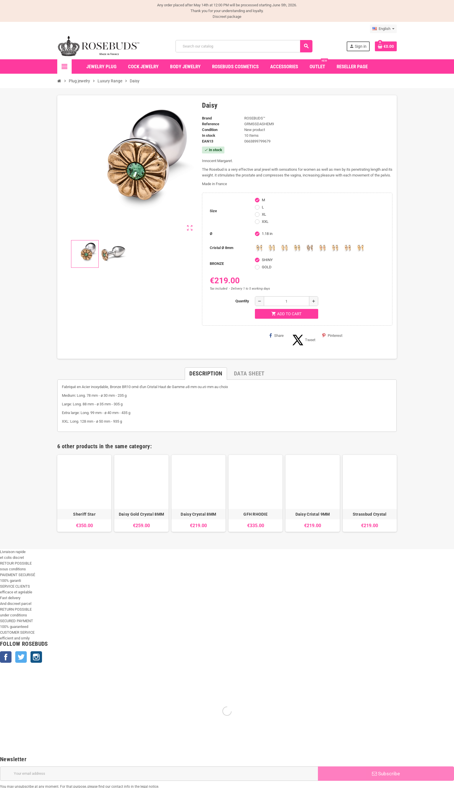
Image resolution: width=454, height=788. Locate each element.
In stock (208, 135)
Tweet (303, 340)
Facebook (6, 657)
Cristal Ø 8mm (221, 248)
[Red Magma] (348, 248)
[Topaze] (360, 248)
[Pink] (322, 248)
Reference (210, 124)
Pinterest (332, 335)
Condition (210, 130)
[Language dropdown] (383, 28)
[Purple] (335, 248)
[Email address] (159, 773)
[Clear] (284, 248)
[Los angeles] (310, 248)
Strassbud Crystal (370, 514)
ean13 (207, 141)
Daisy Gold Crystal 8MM (141, 514)
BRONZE (217, 263)
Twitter (21, 657)
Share (276, 335)
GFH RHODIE (255, 514)
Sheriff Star (84, 514)
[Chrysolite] (272, 248)
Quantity (242, 301)
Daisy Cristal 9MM (312, 514)
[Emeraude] (297, 248)
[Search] (244, 46)
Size (213, 211)
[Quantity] (286, 301)
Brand (207, 118)
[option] (84, 493)
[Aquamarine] (259, 248)
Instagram (36, 657)
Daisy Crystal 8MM (198, 514)
